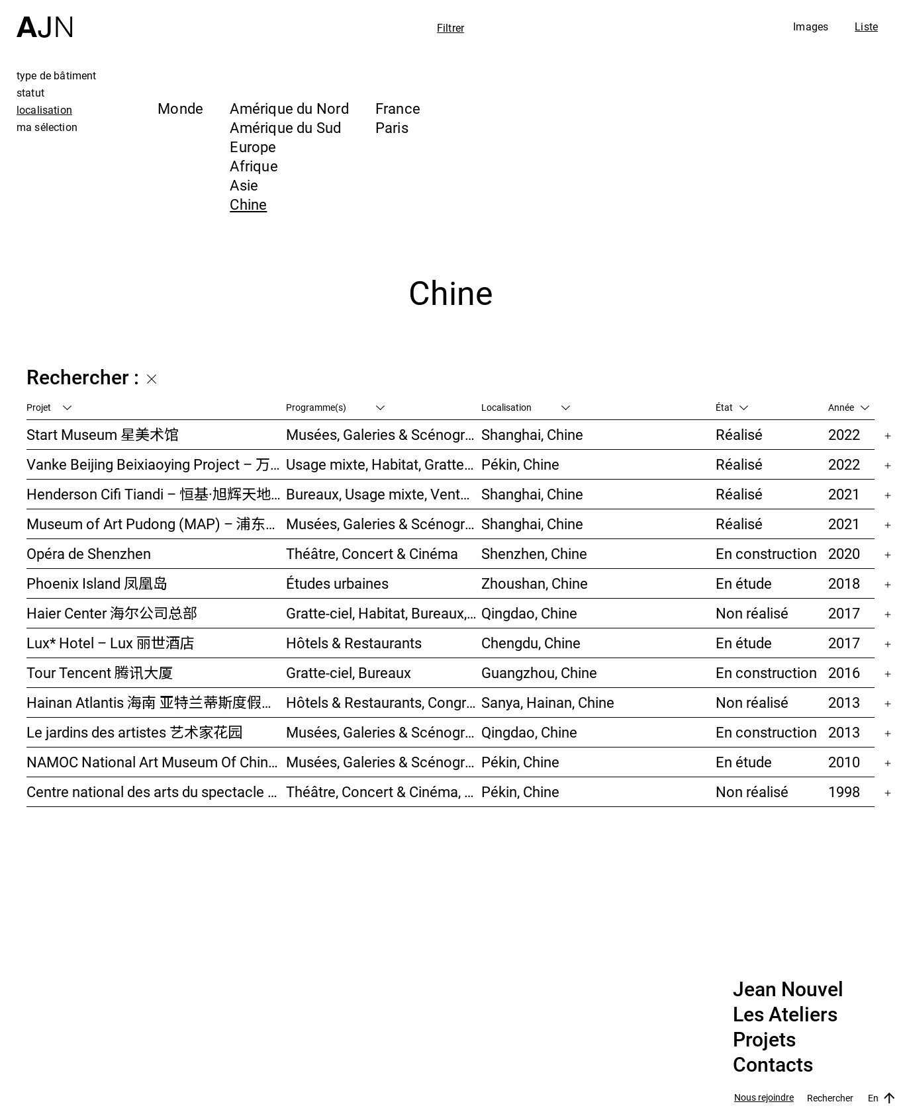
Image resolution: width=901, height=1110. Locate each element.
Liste (866, 26)
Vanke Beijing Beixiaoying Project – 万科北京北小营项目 (156, 464)
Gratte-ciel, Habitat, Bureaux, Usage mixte (383, 612)
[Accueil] (44, 19)
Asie (244, 184)
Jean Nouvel (788, 989)
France (397, 108)
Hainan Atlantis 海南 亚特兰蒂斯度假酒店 (156, 702)
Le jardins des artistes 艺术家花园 (134, 732)
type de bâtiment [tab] (57, 75)
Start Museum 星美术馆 (102, 434)
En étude (744, 583)
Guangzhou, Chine (539, 672)
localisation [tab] (44, 110)
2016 (844, 672)
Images (810, 26)
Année (848, 407)
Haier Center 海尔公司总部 (111, 612)
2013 (844, 702)
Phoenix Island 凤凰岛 (96, 583)
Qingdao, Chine (529, 612)
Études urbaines (337, 583)
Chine (248, 204)
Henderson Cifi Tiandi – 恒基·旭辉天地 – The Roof (156, 493)
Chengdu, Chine (531, 642)
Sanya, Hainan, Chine (547, 702)
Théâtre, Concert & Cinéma (372, 553)
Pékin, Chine (520, 464)
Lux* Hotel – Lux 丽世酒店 (110, 642)
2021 (844, 493)
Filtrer (450, 28)
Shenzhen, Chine (534, 553)
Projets (764, 1039)
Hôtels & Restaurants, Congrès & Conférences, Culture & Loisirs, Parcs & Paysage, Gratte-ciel (383, 702)
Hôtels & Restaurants (354, 642)
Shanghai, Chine (532, 434)
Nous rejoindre (764, 1097)
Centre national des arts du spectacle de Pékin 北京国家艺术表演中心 (156, 791)
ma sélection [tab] (47, 127)
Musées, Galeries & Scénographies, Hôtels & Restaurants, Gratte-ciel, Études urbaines (383, 732)
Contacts (773, 1065)
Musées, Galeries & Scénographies (383, 434)
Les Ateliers (785, 1014)
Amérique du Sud (285, 127)
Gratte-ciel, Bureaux (348, 672)
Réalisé (739, 434)
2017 (844, 612)
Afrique (254, 165)
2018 (844, 583)
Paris (391, 127)
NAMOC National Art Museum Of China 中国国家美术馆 (156, 761)
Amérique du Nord (289, 108)
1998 (844, 791)
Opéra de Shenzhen (88, 553)
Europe (253, 146)
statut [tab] (30, 92)
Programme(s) (335, 407)
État (732, 407)
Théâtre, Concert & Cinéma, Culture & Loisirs (383, 791)
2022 (844, 434)
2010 (844, 761)
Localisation (525, 407)
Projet (48, 407)
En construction (766, 553)
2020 (844, 553)
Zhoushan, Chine (534, 583)
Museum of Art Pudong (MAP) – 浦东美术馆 (156, 523)
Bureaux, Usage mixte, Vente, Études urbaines (383, 493)
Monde (180, 108)
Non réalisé (752, 612)
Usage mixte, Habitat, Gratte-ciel (383, 464)
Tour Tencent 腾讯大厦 (99, 672)
